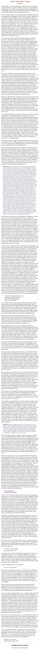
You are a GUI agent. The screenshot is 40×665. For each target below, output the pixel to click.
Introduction (15, 645)
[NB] (15, 550)
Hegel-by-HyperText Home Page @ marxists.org (20, 647)
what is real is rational (11, 492)
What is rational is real (9, 490)
